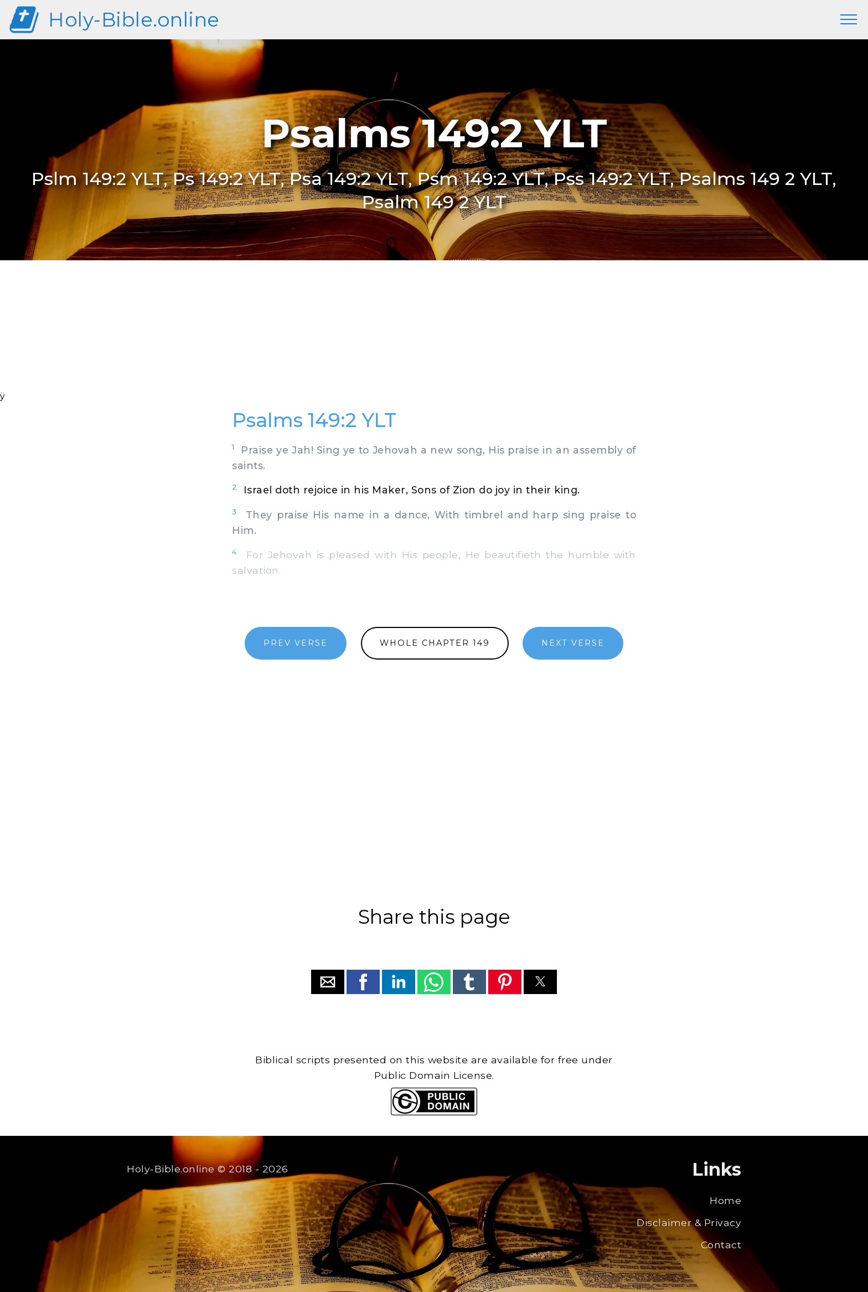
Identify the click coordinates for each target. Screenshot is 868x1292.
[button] (327, 982)
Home (725, 1200)
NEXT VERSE (572, 643)
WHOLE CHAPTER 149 (435, 643)
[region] (434, 340)
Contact (721, 1244)
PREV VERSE (296, 643)
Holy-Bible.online (134, 20)
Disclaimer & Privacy (689, 1222)
